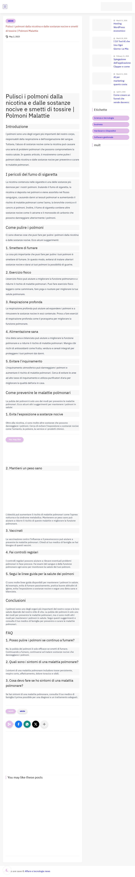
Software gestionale (103, 137)
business (98, 124)
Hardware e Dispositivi (105, 130)
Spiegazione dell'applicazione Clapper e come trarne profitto (122, 63)
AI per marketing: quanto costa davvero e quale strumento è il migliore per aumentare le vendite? (122, 81)
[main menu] (5, 6)
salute (10, 20)
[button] (18, 724)
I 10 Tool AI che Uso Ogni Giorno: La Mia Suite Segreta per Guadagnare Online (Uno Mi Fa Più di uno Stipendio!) (122, 45)
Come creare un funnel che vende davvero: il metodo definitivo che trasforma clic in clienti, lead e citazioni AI (122, 99)
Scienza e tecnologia (104, 118)
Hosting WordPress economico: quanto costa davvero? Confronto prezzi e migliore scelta (122, 27)
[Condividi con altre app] (44, 724)
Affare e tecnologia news (37, 871)
